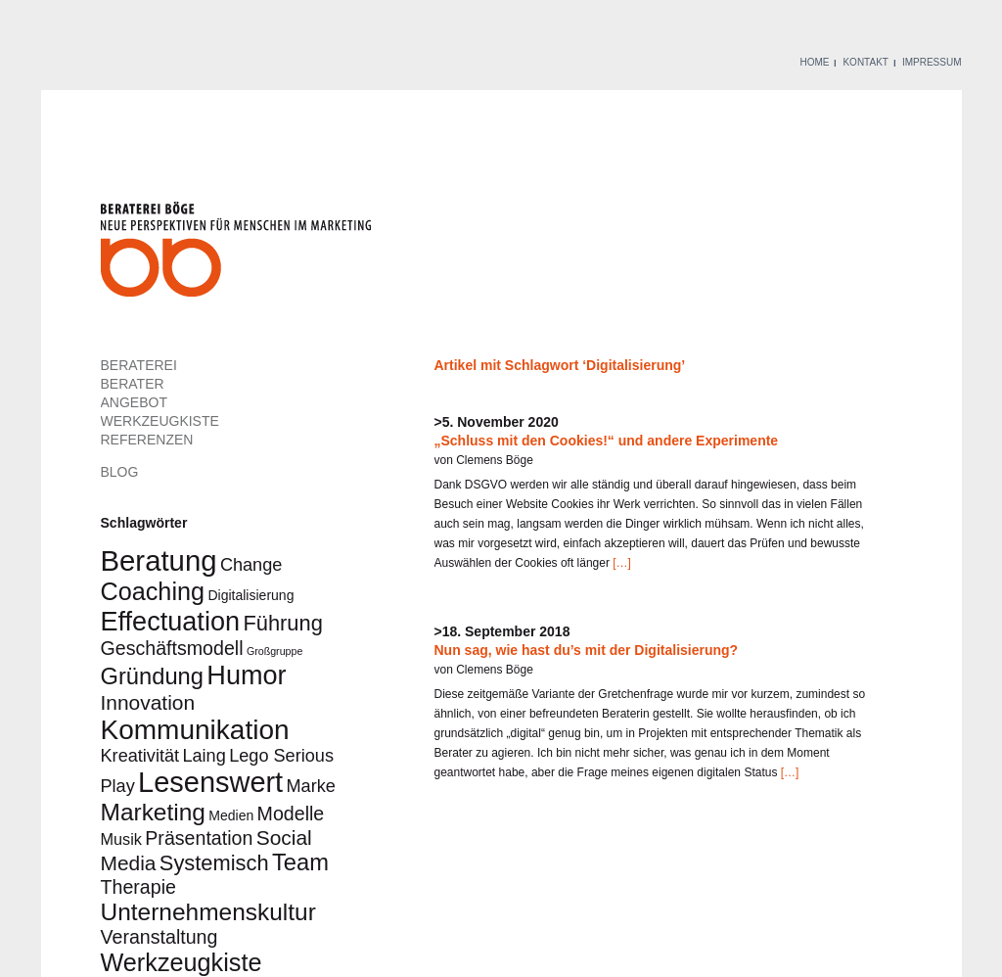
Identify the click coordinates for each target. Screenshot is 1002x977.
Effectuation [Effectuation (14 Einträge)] (171, 621)
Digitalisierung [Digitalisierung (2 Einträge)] (250, 595)
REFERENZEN (147, 439)
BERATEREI (139, 365)
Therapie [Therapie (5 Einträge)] (138, 887)
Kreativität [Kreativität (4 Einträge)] (140, 756)
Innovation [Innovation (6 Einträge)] (148, 702)
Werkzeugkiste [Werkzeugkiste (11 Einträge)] (181, 962)
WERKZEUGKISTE (160, 421)
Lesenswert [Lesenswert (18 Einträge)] (210, 782)
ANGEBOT (134, 402)
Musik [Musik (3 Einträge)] (121, 839)
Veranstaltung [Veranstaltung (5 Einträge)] (159, 937)
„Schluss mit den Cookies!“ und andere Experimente (606, 440)
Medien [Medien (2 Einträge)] (230, 815)
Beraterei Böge (238, 255)
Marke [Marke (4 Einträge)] (311, 786)
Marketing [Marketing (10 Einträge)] (153, 812)
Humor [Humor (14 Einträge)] (246, 675)
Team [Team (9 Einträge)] (300, 862)
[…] (620, 563)
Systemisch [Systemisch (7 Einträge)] (214, 863)
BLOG (120, 472)
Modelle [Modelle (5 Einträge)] (291, 813)
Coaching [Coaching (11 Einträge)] (153, 591)
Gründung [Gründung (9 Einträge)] (153, 676)
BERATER (132, 384)
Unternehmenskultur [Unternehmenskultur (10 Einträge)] (208, 912)
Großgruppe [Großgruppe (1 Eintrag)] (274, 651)
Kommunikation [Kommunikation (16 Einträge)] (195, 730)
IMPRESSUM (932, 62)
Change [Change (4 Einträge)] (251, 565)
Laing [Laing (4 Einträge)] (203, 756)
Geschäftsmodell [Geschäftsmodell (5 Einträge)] (172, 648)
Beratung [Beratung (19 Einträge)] (159, 560)
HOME (814, 62)
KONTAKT (865, 62)
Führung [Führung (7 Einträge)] (282, 623)
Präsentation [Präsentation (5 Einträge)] (198, 838)
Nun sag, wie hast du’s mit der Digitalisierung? (586, 650)
